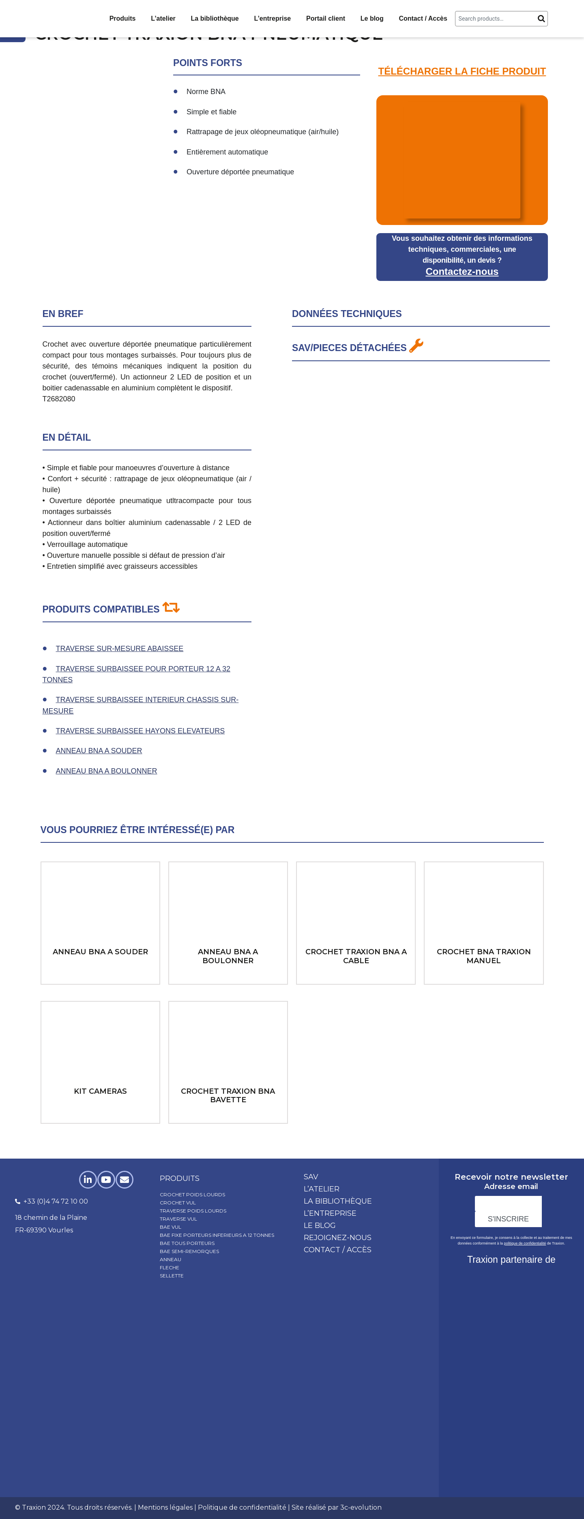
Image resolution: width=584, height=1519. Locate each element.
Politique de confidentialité (242, 1507)
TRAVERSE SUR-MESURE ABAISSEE (120, 649)
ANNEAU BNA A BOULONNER (106, 771)
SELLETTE (172, 1276)
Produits (123, 18)
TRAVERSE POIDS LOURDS (193, 1211)
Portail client (325, 18)
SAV (311, 1176)
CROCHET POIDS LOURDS (192, 1194)
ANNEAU (170, 1259)
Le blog (372, 18)
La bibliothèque (215, 18)
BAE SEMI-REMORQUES (189, 1251)
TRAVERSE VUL (178, 1219)
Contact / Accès (423, 18)
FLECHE (169, 1267)
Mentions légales (165, 1507)
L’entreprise (272, 18)
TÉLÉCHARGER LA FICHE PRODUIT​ (462, 71)
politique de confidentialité (525, 1243)
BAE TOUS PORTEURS (187, 1243)
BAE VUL (170, 1227)
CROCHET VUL (178, 1203)
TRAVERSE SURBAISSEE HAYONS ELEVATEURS (140, 731)
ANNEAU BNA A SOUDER (99, 751)
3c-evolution (361, 1507)
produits (180, 1178)
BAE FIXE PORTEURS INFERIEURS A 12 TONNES (217, 1235)
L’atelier (163, 18)
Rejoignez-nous (337, 1237)
